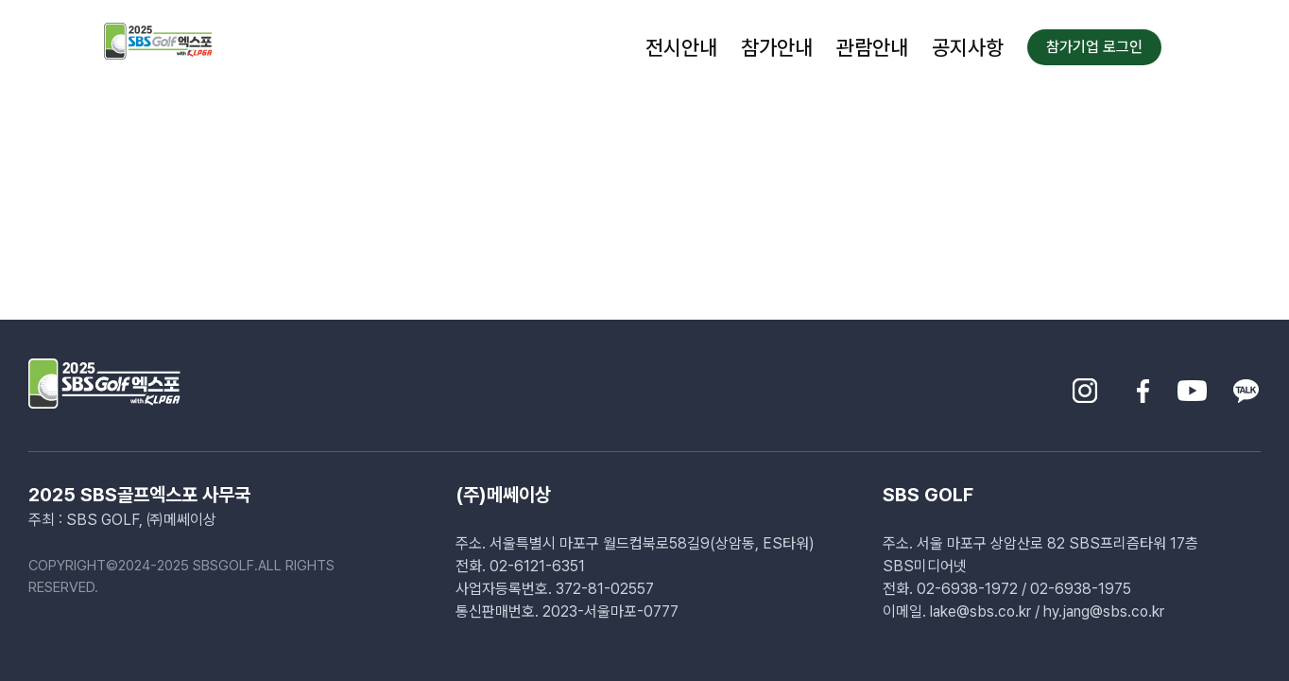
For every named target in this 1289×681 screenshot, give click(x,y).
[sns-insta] (1084, 385)
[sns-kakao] (1246, 385)
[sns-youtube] (1192, 385)
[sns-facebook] (1143, 385)
